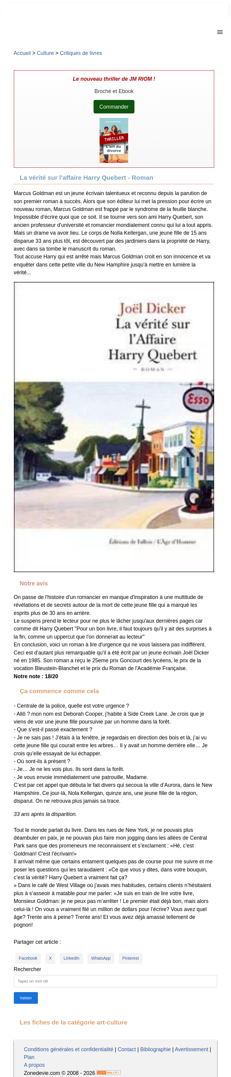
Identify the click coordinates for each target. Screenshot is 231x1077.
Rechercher (27, 969)
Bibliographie (155, 1049)
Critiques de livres (81, 53)
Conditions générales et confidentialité (68, 1049)
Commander (114, 107)
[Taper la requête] (115, 981)
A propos (34, 1065)
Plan (29, 1057)
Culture (45, 53)
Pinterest (130, 958)
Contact (127, 1049)
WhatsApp (101, 958)
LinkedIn (71, 958)
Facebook (28, 958)
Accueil (22, 53)
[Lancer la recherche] (26, 998)
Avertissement (191, 1049)
